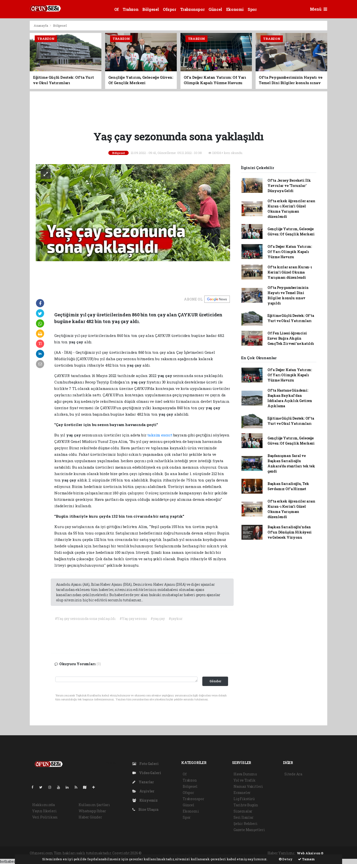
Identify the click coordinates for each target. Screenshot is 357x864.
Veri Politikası (45, 817)
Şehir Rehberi (246, 823)
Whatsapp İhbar (92, 811)
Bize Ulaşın (145, 809)
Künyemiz (145, 800)
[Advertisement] (178, 110)
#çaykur (176, 618)
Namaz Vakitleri (248, 786)
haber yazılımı (155, 853)
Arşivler (143, 791)
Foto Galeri (145, 763)
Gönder (215, 681)
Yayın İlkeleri (44, 811)
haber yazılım (227, 853)
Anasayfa (41, 25)
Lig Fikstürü (244, 798)
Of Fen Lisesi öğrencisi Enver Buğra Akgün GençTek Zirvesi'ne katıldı (291, 338)
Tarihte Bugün (246, 805)
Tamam (306, 859)
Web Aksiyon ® (310, 853)
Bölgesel (150, 9)
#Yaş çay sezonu (133, 618)
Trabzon (130, 9)
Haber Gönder (90, 817)
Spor (252, 9)
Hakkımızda (43, 804)
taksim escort (159, 434)
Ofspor (169, 9)
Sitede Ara (293, 774)
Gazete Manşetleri (249, 829)
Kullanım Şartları (94, 804)
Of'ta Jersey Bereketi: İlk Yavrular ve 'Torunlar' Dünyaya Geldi (289, 185)
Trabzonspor (192, 9)
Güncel (215, 9)
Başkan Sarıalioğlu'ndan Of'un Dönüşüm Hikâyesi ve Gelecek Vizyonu (290, 532)
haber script (250, 853)
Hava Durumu (245, 774)
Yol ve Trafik (245, 780)
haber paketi (180, 853)
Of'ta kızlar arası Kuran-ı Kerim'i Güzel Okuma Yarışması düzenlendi (290, 272)
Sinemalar (243, 811)
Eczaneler (242, 792)
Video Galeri (146, 772)
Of (116, 9)
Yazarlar (143, 782)
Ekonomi (235, 9)
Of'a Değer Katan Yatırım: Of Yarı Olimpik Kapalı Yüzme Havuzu (290, 251)
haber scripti (203, 853)
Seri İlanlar (244, 817)
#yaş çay (157, 618)
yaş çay (76, 341)
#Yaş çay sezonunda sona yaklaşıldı (85, 618)
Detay (286, 859)
